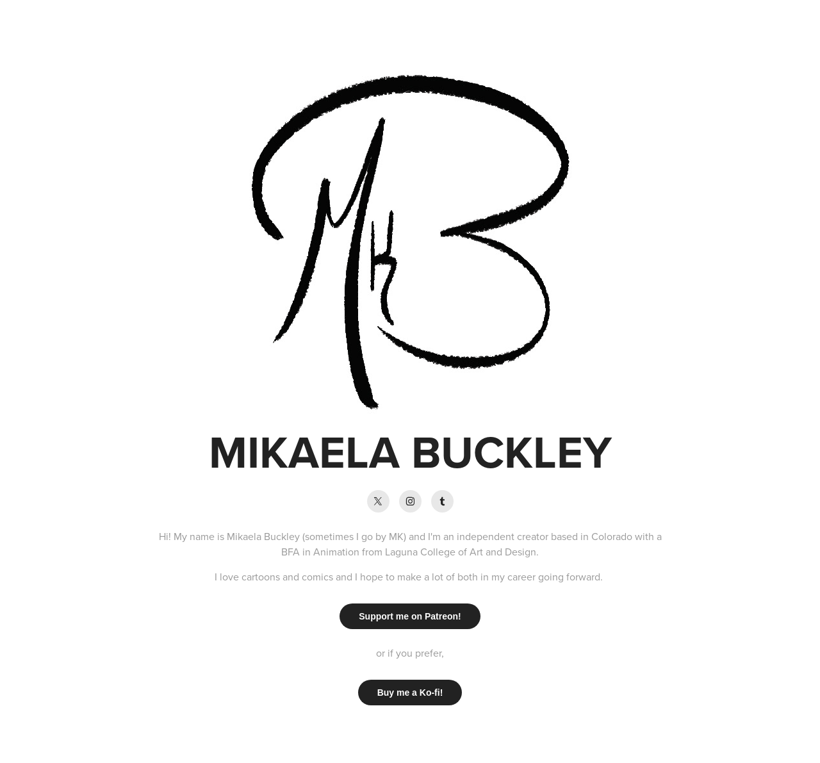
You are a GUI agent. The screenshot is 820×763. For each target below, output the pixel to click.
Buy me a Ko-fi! (410, 692)
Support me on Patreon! (410, 616)
